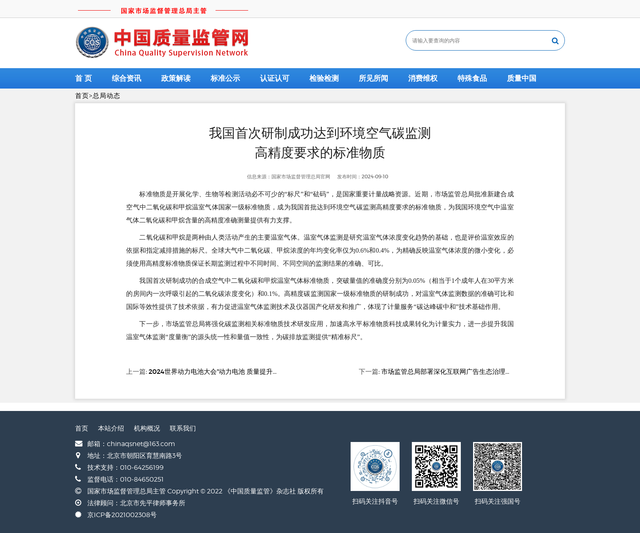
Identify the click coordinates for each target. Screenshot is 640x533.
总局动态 (106, 96)
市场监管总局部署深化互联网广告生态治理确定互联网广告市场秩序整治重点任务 (498, 371)
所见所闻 (373, 78)
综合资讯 (126, 78)
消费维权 (423, 78)
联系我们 (183, 428)
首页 (82, 96)
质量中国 (521, 78)
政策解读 (176, 78)
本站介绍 (111, 428)
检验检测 (324, 78)
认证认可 (274, 78)
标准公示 (225, 78)
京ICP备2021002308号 (122, 515)
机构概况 (147, 428)
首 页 (83, 78)
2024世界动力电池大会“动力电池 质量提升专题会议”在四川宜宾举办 (248, 371)
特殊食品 (472, 78)
